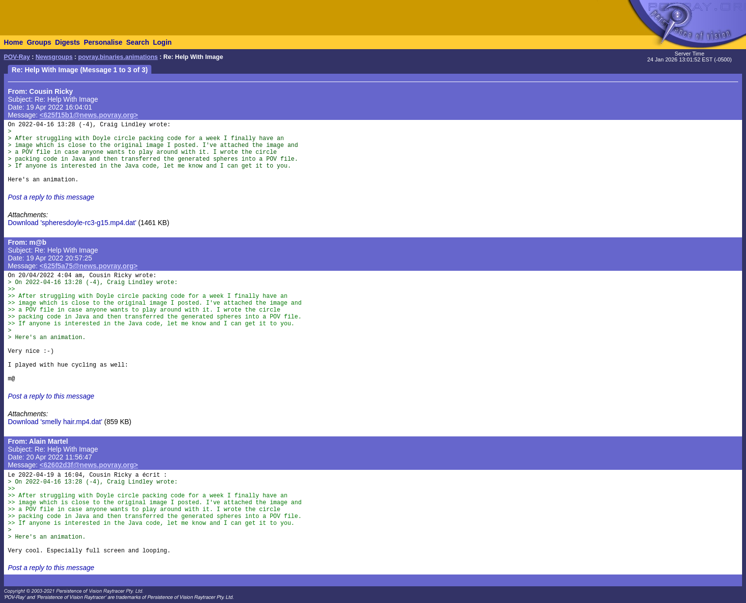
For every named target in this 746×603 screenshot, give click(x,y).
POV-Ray (17, 57)
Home (13, 42)
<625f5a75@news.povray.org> (89, 266)
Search (137, 42)
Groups (39, 42)
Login (162, 42)
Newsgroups (54, 57)
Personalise (103, 42)
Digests (67, 42)
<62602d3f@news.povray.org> (89, 465)
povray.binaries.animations (118, 57)
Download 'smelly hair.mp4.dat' (55, 422)
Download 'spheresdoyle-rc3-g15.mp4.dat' (72, 223)
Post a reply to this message (51, 197)
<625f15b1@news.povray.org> (89, 115)
